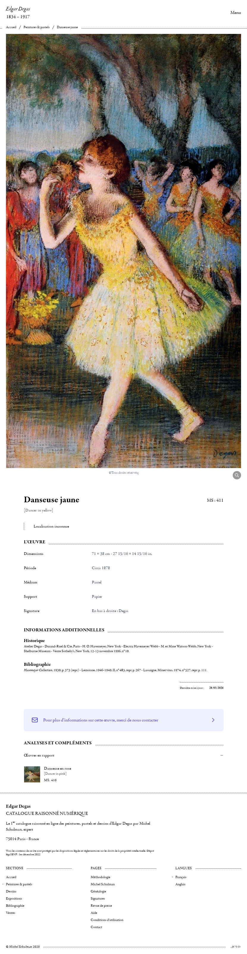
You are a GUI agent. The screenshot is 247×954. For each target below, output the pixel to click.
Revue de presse (101, 905)
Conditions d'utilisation (107, 920)
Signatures (98, 898)
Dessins (11, 891)
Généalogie (98, 891)
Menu (235, 12)
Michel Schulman (103, 884)
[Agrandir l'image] (237, 475)
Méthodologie (100, 877)
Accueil (11, 27)
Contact (96, 927)
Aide (94, 913)
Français (180, 877)
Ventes (10, 913)
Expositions (14, 898)
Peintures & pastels (36, 27)
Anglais (180, 884)
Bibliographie (15, 905)
